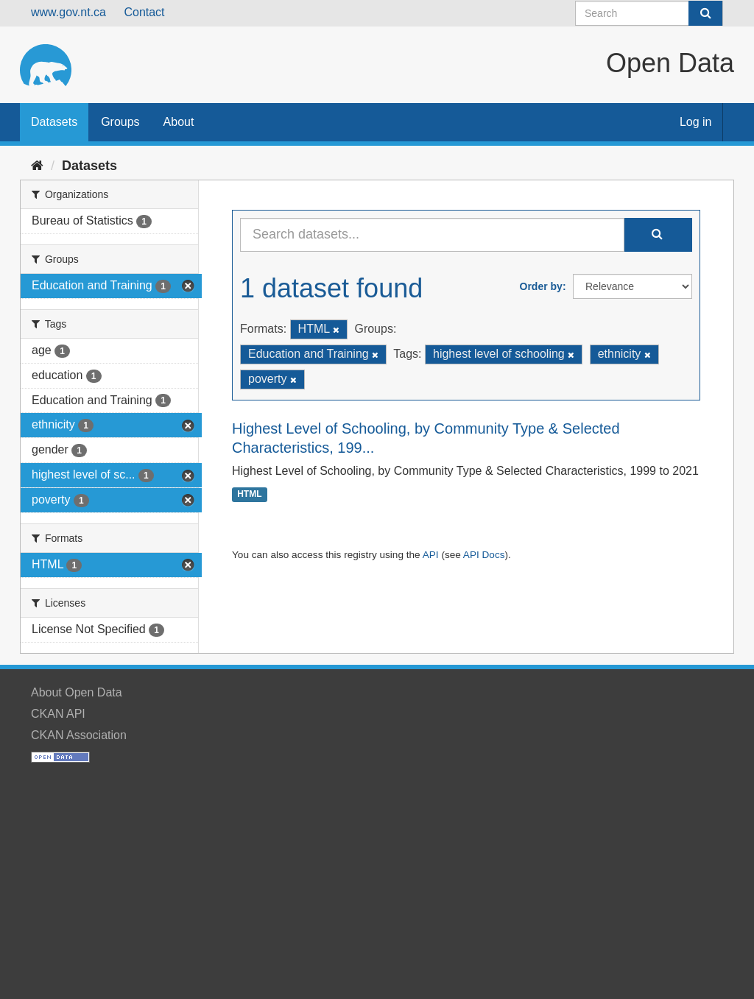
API (431, 554)
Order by (541, 286)
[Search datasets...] (432, 235)
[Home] (37, 165)
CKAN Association (79, 735)
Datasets (54, 122)
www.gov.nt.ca (68, 12)
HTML (249, 495)
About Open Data (76, 692)
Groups (120, 122)
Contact (144, 12)
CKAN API (58, 713)
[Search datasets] (649, 13)
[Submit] (705, 13)
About (178, 122)
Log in (696, 122)
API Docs (484, 554)
